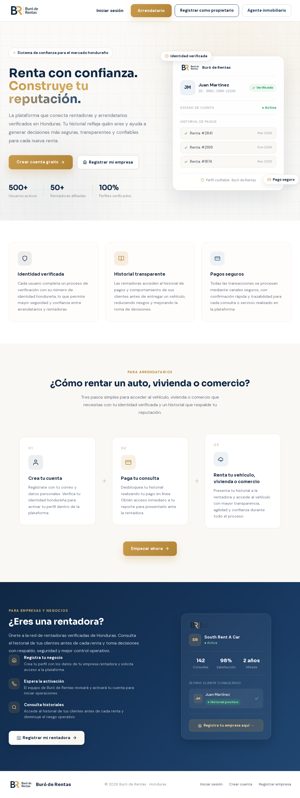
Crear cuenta (240, 784)
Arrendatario (151, 10)
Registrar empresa (275, 784)
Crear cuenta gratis (41, 162)
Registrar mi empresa (108, 162)
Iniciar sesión (109, 10)
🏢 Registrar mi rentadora (46, 737)
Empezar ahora (150, 548)
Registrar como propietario (207, 10)
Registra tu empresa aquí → (226, 725)
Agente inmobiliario (266, 10)
